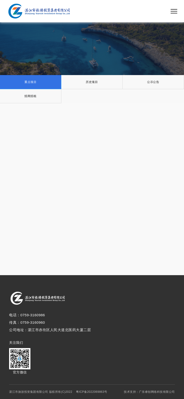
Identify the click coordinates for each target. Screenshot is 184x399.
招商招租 (30, 96)
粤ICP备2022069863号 (91, 392)
